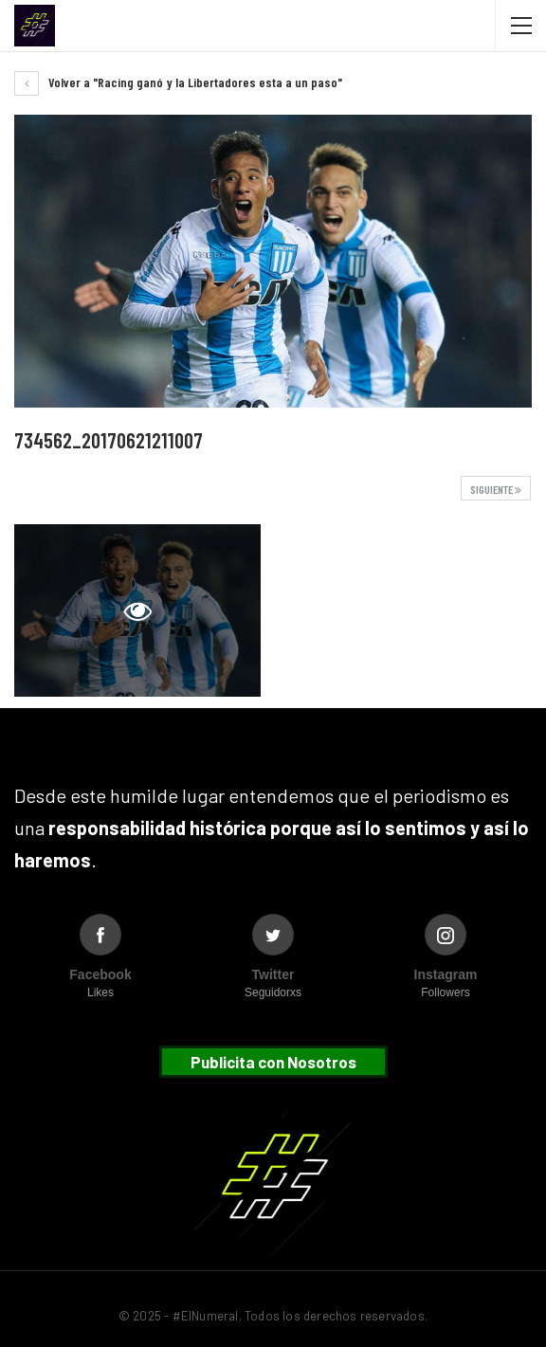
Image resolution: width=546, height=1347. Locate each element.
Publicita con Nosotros (273, 1061)
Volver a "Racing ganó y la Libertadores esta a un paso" (178, 82)
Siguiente (495, 489)
